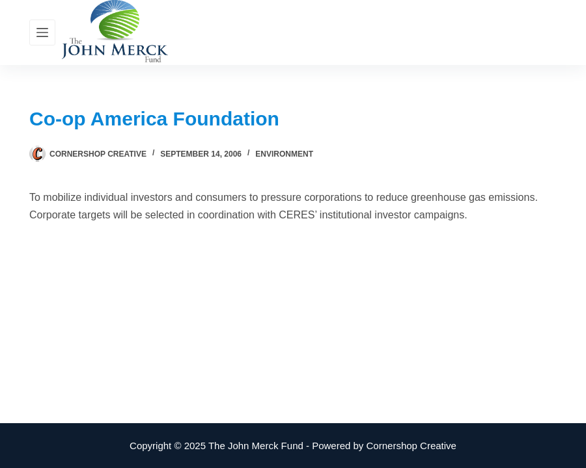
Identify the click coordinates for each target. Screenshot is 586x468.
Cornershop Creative (411, 445)
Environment (284, 154)
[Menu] (42, 33)
